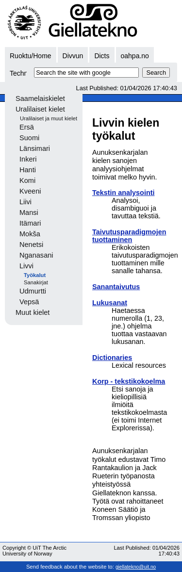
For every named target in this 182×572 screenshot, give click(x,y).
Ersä (26, 127)
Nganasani (36, 255)
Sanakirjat (36, 282)
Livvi (26, 266)
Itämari (30, 223)
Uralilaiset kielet (40, 109)
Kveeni (30, 191)
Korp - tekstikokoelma (128, 381)
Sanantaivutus (116, 287)
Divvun (73, 56)
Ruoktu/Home (30, 56)
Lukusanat (109, 303)
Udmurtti (32, 291)
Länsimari (34, 148)
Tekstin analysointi (123, 192)
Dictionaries (112, 357)
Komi (27, 180)
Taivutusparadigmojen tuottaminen (129, 236)
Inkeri (28, 159)
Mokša (29, 234)
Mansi (28, 212)
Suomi (29, 138)
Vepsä (29, 302)
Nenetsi (31, 244)
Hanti (27, 170)
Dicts (101, 56)
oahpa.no (135, 56)
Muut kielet (33, 312)
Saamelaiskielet (40, 98)
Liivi (25, 202)
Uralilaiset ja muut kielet (48, 118)
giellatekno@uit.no (136, 567)
